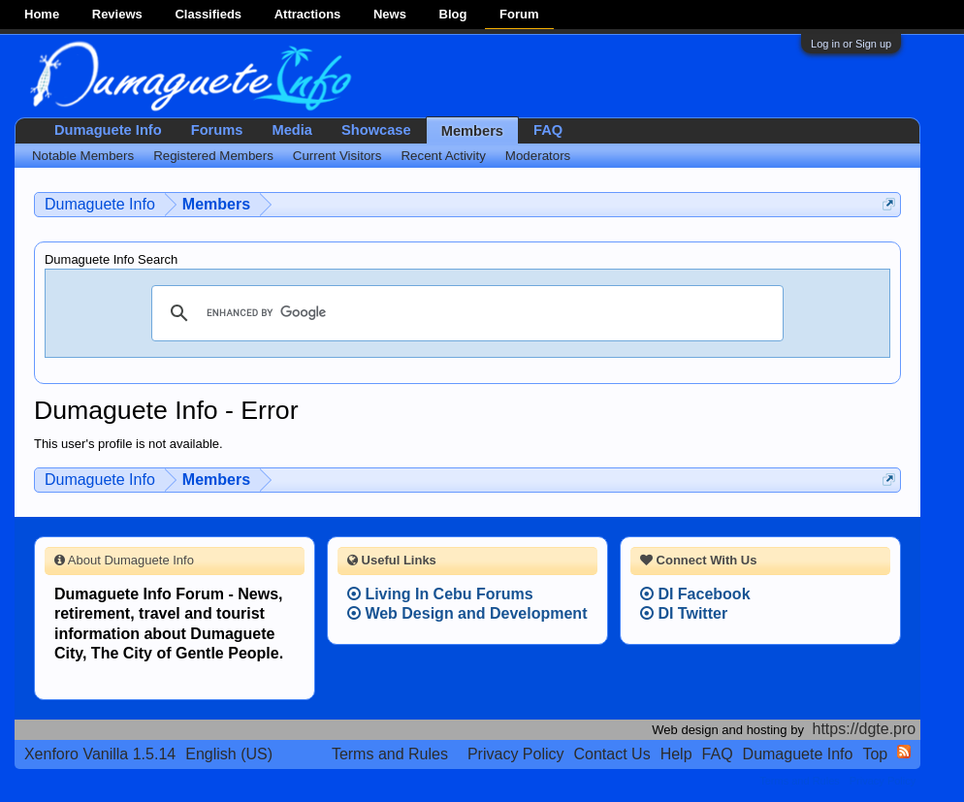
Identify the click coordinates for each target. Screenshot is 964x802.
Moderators (537, 155)
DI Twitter (683, 613)
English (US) (229, 754)
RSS (904, 751)
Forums (217, 130)
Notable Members (83, 155)
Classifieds (208, 14)
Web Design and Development (467, 613)
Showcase (376, 130)
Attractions (307, 14)
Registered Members (213, 155)
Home (41, 14)
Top (874, 754)
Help (676, 754)
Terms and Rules (390, 754)
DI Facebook (695, 594)
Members (472, 131)
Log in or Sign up (851, 43)
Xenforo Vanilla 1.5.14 (100, 754)
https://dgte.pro (864, 729)
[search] (465, 313)
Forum (518, 14)
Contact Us (612, 754)
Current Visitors (337, 155)
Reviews (117, 14)
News (389, 14)
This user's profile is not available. (128, 443)
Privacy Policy (515, 754)
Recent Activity (443, 155)
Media (292, 130)
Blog (453, 14)
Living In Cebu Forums (440, 594)
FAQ (547, 130)
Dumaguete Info (108, 130)
